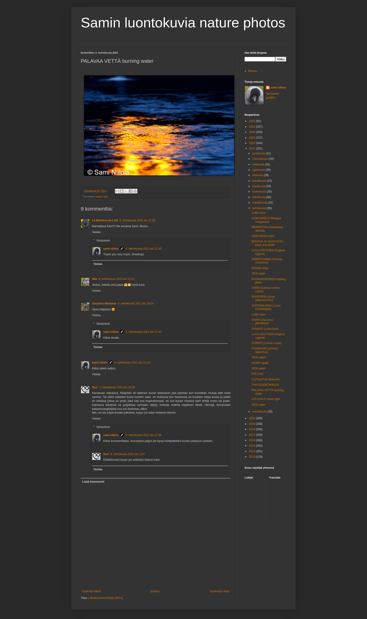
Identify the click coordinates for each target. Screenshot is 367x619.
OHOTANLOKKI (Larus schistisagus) (266, 307)
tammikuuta (260, 411)
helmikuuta (259, 208)
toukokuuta (259, 191)
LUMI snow (259, 213)
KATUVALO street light (266, 399)
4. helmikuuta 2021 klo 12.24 (116, 279)
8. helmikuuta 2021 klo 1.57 (127, 454)
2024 (252, 132)
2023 (252, 137)
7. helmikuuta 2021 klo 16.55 (117, 387)
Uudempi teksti (91, 591)
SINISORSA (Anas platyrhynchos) (263, 298)
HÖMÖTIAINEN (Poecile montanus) (267, 261)
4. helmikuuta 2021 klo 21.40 (143, 248)
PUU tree (257, 373)
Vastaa (96, 232)
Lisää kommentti (93, 481)
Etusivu (155, 591)
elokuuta (258, 175)
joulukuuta (259, 153)
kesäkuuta (259, 186)
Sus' (95, 387)
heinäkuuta (259, 180)
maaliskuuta (260, 202)
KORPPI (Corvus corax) (266, 343)
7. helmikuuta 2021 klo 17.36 (143, 435)
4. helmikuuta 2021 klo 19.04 (136, 303)
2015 (252, 445)
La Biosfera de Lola (105, 220)
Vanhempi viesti (219, 591)
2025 (252, 126)
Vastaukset (103, 240)
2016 (252, 440)
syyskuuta (259, 169)
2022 (252, 143)
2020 (252, 418)
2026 (252, 121)
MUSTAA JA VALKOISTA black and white (267, 243)
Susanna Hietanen (104, 303)
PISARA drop (260, 268)
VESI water (259, 273)
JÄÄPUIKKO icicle (263, 236)
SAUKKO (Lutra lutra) (265, 328)
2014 (252, 451)
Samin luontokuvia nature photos (183, 22)
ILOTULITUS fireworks (266, 379)
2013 (252, 456)
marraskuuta (260, 158)
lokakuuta (258, 164)
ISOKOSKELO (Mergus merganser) (266, 220)
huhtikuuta (259, 197)
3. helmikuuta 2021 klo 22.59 (137, 220)
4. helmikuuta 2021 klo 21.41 (132, 362)
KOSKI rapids (260, 363)
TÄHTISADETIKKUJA (265, 384)
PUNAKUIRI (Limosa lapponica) (265, 350)
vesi (105, 196)
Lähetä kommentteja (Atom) (105, 598)
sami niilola (110, 248)
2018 (252, 429)
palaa (99, 196)
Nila (94, 279)
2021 (252, 148)
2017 (252, 435)
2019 (252, 424)
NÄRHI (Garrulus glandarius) (262, 321)
